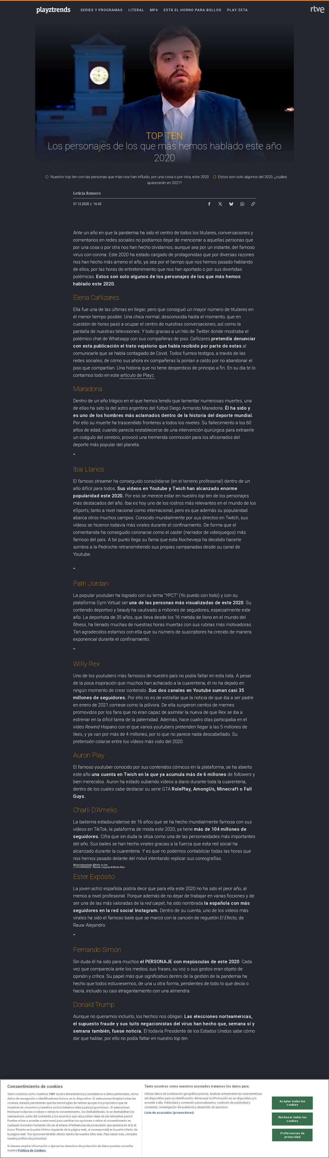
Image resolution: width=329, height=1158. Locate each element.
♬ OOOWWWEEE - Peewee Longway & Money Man (99, 867)
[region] (164, 1118)
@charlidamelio (81, 865)
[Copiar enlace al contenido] (253, 202)
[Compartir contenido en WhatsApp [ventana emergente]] (242, 202)
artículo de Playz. (137, 375)
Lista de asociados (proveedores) (169, 1112)
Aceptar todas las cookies (292, 1102)
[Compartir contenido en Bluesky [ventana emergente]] (231, 202)
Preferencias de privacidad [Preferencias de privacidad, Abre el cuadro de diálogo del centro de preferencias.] (292, 1135)
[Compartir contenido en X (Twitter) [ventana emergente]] (220, 202)
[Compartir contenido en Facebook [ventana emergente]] (209, 202)
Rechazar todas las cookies (292, 1119)
